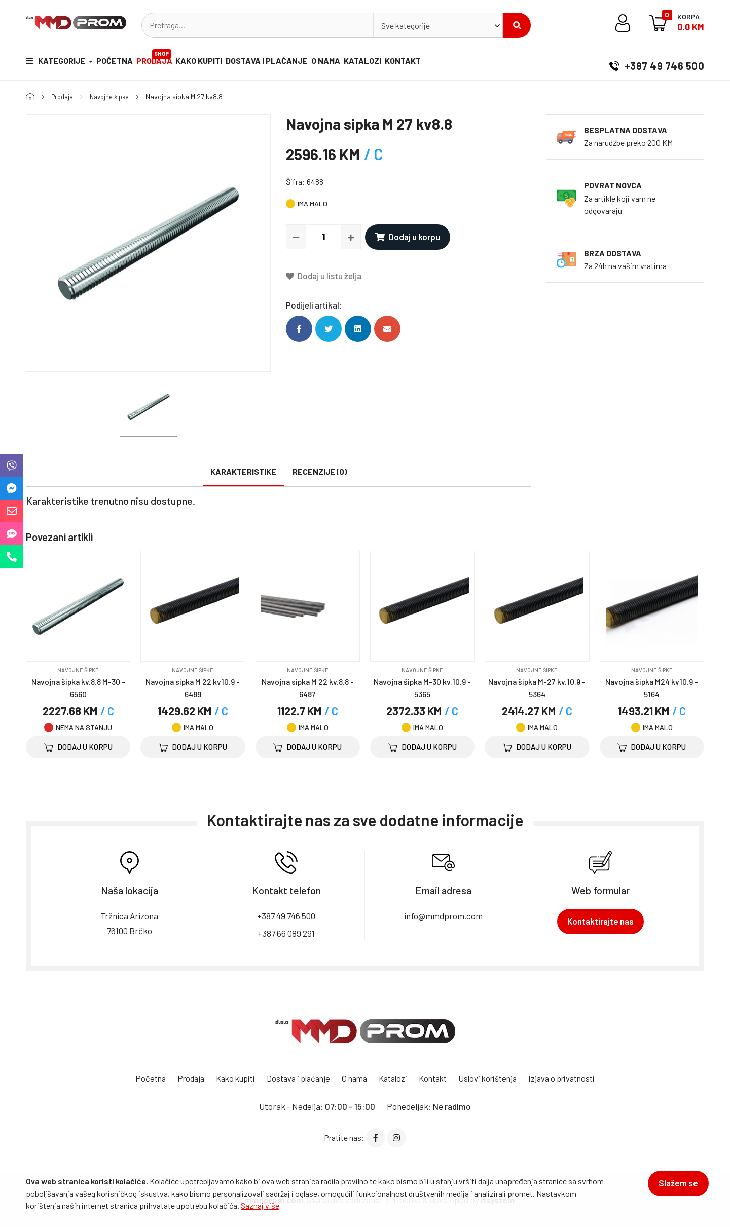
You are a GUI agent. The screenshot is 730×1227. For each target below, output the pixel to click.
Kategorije (56, 62)
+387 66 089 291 (286, 932)
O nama (349, 62)
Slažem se (674, 1187)
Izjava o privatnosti (572, 1078)
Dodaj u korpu (407, 237)
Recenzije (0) (320, 471)
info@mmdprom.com (443, 916)
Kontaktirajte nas (600, 921)
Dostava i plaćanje (285, 62)
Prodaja (164, 58)
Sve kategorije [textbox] (405, 25)
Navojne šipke (114, 96)
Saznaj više (260, 1205)
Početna (119, 62)
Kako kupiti (213, 62)
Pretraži (517, 25)
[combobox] (438, 25)
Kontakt (435, 62)
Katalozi (390, 62)
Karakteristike (243, 471)
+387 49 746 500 (656, 63)
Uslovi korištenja (495, 1078)
